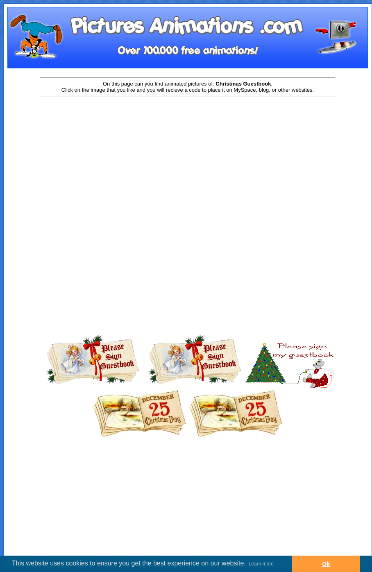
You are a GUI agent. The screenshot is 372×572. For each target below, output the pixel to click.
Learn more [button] (261, 564)
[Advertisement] (188, 162)
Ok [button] (326, 564)
